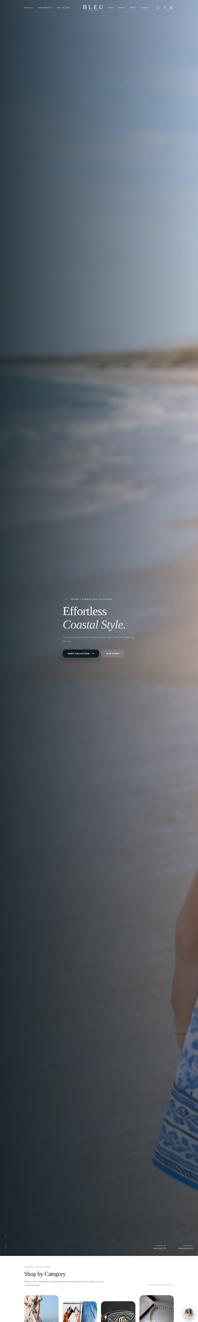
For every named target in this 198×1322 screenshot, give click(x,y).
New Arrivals (45, 8)
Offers (121, 8)
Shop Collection (81, 653)
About (133, 8)
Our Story (113, 653)
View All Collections (161, 1285)
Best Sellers (63, 8)
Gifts (110, 8)
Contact (145, 8)
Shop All (28, 8)
